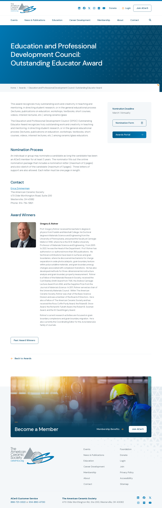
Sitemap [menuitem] (124, 484)
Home (13, 87)
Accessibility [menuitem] (126, 478)
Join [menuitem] (122, 466)
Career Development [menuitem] (79, 20)
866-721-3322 (18, 502)
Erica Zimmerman (20, 188)
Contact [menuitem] (134, 20)
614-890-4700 (37, 502)
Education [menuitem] (57, 20)
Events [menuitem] (14, 20)
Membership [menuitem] (103, 20)
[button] (150, 20)
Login (128, 8)
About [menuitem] (120, 20)
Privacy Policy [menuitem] (127, 472)
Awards (22, 87)
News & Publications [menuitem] (35, 20)
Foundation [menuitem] (125, 449)
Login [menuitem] (122, 461)
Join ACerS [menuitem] (142, 8)
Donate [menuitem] (113, 8)
